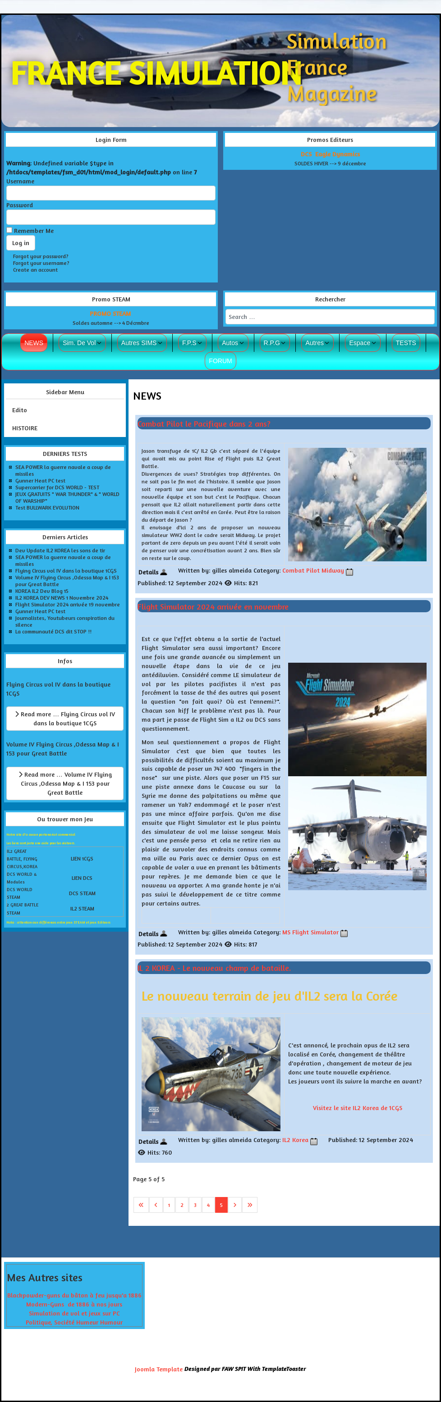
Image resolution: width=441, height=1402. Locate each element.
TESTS (406, 342)
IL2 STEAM (82, 908)
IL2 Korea (295, 1139)
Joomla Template (159, 1369)
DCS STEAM (82, 893)
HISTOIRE (24, 428)
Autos (230, 342)
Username (20, 181)
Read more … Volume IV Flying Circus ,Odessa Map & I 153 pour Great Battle (65, 783)
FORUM (220, 360)
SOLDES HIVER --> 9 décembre (330, 163)
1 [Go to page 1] (169, 1205)
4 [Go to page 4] (208, 1205)
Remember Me (34, 230)
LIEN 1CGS (82, 858)
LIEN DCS (82, 877)
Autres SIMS (139, 342)
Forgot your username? (41, 262)
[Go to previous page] (156, 1205)
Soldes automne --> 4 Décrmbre (111, 322)
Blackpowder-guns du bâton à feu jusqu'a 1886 (74, 1295)
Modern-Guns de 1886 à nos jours (74, 1304)
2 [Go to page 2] (182, 1205)
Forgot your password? (41, 256)
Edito (19, 410)
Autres (314, 342)
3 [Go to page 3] (195, 1205)
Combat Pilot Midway (313, 570)
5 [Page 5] (221, 1205)
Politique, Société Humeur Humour (74, 1322)
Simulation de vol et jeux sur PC (74, 1313)
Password (19, 205)
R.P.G (272, 342)
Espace (359, 342)
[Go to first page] (141, 1205)
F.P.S (189, 342)
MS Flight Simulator (310, 932)
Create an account (35, 269)
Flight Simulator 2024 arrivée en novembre (213, 606)
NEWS (33, 342)
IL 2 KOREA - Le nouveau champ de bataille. (214, 968)
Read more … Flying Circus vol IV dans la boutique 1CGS (65, 718)
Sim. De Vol (79, 342)
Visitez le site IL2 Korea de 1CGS (357, 1107)
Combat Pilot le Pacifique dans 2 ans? (204, 423)
